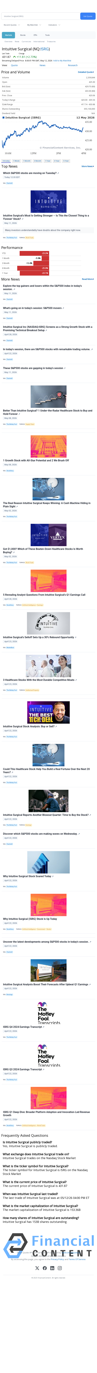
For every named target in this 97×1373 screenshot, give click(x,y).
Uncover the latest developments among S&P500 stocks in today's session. (47, 941)
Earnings (40, 605)
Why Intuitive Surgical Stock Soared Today (28, 876)
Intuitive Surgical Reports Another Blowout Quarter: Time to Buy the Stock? (47, 814)
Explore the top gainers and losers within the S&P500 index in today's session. (42, 287)
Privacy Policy (57, 1259)
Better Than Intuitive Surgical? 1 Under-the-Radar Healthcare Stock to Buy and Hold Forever (47, 412)
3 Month (37, 161)
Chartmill (9, 183)
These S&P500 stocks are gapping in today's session (34, 368)
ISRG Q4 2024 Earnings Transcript (23, 1026)
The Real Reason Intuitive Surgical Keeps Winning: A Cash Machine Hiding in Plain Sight (46, 505)
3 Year (57, 161)
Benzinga (9, 994)
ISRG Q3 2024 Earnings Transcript (23, 1069)
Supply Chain (30, 424)
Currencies (26, 41)
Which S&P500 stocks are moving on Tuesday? (31, 173)
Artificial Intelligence (29, 605)
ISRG (45, 48)
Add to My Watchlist (62, 60)
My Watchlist (32, 25)
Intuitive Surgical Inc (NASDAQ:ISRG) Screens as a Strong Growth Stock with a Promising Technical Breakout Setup (47, 328)
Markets (8, 35)
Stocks (22, 35)
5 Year (66, 161)
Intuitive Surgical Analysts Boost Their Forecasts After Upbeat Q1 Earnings (47, 984)
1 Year (47, 161)
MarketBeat (10, 647)
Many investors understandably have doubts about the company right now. (43, 230)
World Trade (29, 237)
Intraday (6, 161)
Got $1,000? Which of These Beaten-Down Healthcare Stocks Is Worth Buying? (43, 550)
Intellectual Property (32, 690)
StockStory (10, 471)
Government (41, 929)
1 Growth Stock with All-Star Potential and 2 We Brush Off (36, 460)
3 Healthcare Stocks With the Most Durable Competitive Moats (40, 679)
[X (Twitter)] (37, 1268)
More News (87, 166)
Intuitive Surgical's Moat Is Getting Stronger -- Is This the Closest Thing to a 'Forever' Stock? (46, 217)
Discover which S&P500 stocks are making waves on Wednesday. (41, 833)
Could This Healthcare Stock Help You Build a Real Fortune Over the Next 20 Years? (46, 771)
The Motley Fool (12, 237)
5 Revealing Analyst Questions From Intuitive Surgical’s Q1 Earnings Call (44, 594)
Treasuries (51, 41)
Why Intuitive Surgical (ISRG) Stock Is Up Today (30, 918)
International (39, 41)
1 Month (26, 161)
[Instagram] (59, 1268)
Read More (87, 279)
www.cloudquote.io (71, 1252)
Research (73, 65)
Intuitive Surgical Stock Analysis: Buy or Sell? (30, 726)
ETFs (35, 35)
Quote (14, 65)
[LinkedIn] (52, 1268)
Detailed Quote (85, 72)
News (17, 41)
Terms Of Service (77, 1259)
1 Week (16, 161)
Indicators (52, 25)
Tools (47, 35)
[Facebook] (44, 1268)
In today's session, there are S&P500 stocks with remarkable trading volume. (48, 349)
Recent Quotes (10, 25)
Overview (8, 41)
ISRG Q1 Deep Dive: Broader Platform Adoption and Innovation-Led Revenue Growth (46, 1114)
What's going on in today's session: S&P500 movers (33, 308)
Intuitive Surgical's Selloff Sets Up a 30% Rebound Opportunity (39, 637)
